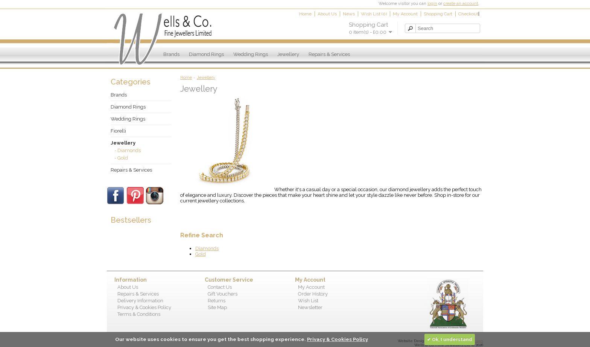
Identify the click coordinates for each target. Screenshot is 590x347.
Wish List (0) (374, 14)
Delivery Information (140, 300)
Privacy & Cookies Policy (144, 307)
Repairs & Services (329, 54)
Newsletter (310, 307)
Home (305, 14)
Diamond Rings (206, 54)
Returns (216, 300)
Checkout (468, 14)
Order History (313, 294)
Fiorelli (118, 131)
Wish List (308, 300)
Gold (200, 254)
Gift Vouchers (222, 294)
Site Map (217, 307)
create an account (460, 3)
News (349, 14)
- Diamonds (127, 150)
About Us (327, 14)
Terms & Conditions (138, 314)
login (432, 3)
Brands (171, 54)
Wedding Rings (250, 54)
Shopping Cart (438, 14)
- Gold (121, 158)
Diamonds (207, 248)
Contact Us (220, 287)
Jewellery (288, 54)
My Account (405, 14)
